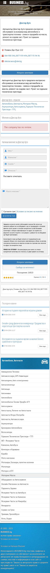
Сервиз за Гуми (7, 510)
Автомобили (6, 397)
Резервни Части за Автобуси (13, 492)
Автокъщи (5, 389)
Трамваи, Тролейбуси (10, 514)
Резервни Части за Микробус (14, 501)
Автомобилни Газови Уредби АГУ (15, 402)
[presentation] (23, 183)
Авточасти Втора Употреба (12, 415)
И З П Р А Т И (9, 216)
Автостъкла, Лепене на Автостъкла (16, 410)
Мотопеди (5, 466)
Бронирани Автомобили (11, 428)
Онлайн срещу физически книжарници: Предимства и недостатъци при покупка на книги (24, 325)
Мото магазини (8, 458)
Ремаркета (5, 505)
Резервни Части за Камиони (13, 497)
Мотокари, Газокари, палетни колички (17, 462)
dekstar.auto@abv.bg (13, 61)
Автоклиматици (8, 384)
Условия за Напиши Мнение (13, 546)
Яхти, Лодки (6, 518)
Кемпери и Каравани (10, 449)
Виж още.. (43, 315)
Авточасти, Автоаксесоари (12, 419)
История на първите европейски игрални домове (22, 310)
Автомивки (6, 393)
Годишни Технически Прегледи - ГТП (17, 436)
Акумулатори (7, 106)
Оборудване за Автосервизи (13, 479)
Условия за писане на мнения (29, 211)
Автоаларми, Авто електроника (14, 380)
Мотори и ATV (7, 471)
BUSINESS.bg (6, 532)
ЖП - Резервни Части (10, 440)
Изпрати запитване (25, 72)
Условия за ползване (10, 539)
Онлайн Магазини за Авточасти (14, 484)
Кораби (4, 453)
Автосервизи (19, 106)
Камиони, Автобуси (9, 445)
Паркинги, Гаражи (8, 488)
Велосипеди (6, 432)
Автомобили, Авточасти (12, 103)
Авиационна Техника (10, 371)
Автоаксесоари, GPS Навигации (14, 376)
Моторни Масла (30, 103)
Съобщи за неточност (25, 267)
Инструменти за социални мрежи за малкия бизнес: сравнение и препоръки (23, 340)
